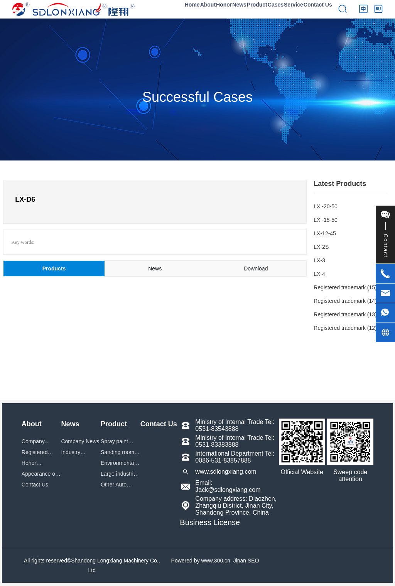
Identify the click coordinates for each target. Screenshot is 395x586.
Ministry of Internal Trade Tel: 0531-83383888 (234, 441)
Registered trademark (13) (345, 314)
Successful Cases (197, 97)
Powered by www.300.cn (200, 560)
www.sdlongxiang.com (225, 471)
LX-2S (321, 247)
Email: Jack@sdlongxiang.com (227, 486)
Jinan (239, 560)
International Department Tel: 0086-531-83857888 (234, 457)
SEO (253, 560)
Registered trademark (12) (345, 328)
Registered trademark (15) (345, 287)
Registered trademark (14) (345, 301)
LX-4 (319, 274)
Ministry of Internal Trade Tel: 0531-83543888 (234, 425)
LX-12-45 (325, 233)
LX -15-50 (325, 220)
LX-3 (319, 260)
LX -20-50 (325, 206)
